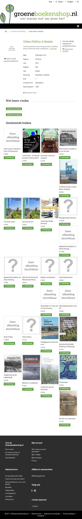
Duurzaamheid (10, 458)
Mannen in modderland (30, 383)
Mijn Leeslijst (36, 455)
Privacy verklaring (69, 514)
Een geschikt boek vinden (13, 476)
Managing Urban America (67, 218)
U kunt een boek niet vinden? (15, 479)
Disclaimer (41, 516)
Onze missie (9, 449)
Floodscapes (63, 382)
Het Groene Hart (27, 222)
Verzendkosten (10, 493)
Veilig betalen (9, 490)
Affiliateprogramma (38, 476)
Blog (50, 2)
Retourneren (9, 499)
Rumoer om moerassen (67, 419)
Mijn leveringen (37, 458)
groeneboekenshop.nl (21, 514)
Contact (35, 506)
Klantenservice (36, 514)
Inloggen (70, 2)
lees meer (53, 48)
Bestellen (8, 487)
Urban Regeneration (65, 277)
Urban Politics (8, 337)
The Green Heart (9, 222)
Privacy (34, 461)
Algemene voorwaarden (52, 514)
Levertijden (9, 496)
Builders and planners (48, 277)
